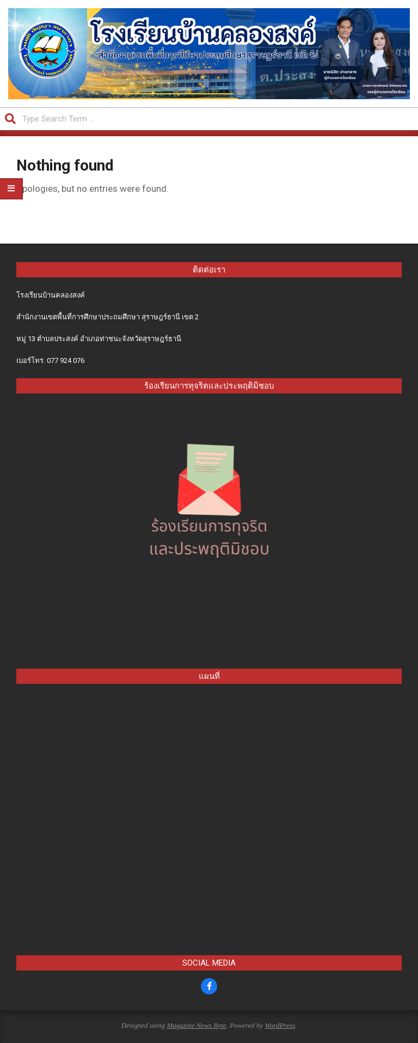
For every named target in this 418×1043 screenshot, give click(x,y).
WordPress (280, 1025)
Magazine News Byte (196, 1025)
